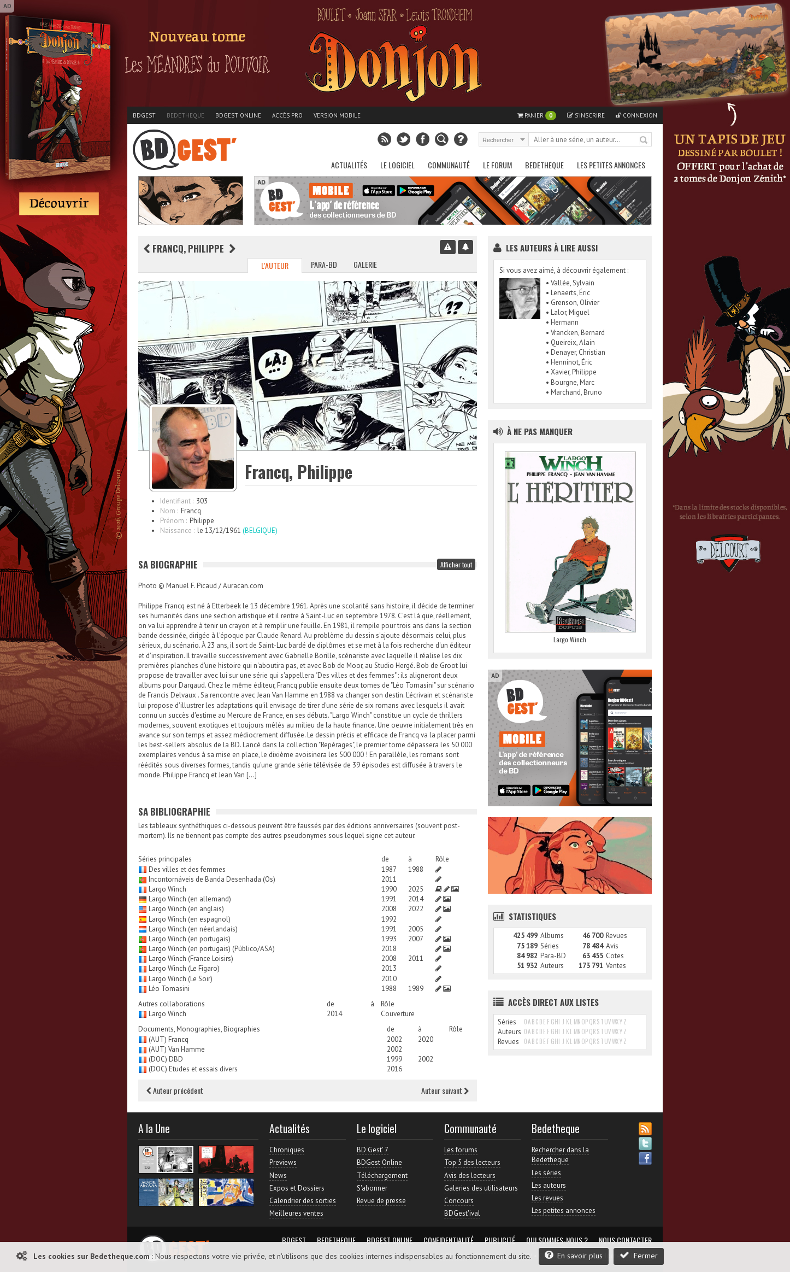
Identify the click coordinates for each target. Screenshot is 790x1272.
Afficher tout (456, 564)
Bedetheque (185, 115)
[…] (251, 774)
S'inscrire (586, 115)
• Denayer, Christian (575, 352)
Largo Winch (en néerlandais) (193, 929)
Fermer (639, 1255)
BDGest (144, 115)
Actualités (349, 165)
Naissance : (177, 530)
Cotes (615, 955)
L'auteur (274, 265)
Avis (612, 946)
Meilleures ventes (296, 1213)
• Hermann (562, 322)
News (278, 1175)
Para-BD (324, 264)
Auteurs (552, 965)
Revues (616, 935)
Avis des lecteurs (470, 1175)
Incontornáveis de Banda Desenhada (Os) (212, 879)
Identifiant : (176, 501)
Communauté (449, 165)
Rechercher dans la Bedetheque (560, 1154)
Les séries (546, 1172)
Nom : (169, 510)
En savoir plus (574, 1255)
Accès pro (287, 115)
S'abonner (372, 1188)
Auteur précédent (174, 1090)
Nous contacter (625, 1240)
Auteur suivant (445, 1090)
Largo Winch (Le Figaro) (184, 968)
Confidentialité (448, 1240)
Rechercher (644, 140)
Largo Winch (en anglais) (186, 908)
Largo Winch (167, 889)
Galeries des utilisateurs (481, 1188)
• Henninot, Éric (569, 362)
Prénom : (173, 520)
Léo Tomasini (169, 988)
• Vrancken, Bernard (575, 332)
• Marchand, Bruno (574, 392)
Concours (459, 1200)
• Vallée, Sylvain (570, 283)
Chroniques (286, 1149)
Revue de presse (381, 1200)
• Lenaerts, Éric (568, 292)
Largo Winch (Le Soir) (181, 978)
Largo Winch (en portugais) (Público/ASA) (212, 948)
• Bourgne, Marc (570, 382)
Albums (552, 935)
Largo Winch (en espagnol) (190, 919)
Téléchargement (382, 1175)
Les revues (547, 1198)
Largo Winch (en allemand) (190, 899)
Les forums (460, 1149)
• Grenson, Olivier (572, 302)
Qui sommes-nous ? (557, 1240)
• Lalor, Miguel (567, 312)
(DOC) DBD (166, 1059)
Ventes (616, 965)
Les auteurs (549, 1185)
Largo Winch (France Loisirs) (191, 958)
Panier (536, 115)
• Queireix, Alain (570, 342)
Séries (549, 946)
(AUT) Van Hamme (177, 1049)
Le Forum (497, 165)
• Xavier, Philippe (571, 372)
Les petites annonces (611, 165)
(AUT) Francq (168, 1039)
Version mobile (337, 115)
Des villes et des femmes (187, 869)
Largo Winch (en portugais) (190, 938)
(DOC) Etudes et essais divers (193, 1069)
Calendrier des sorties (302, 1200)
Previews (283, 1162)
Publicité (500, 1240)
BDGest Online (238, 115)
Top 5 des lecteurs (472, 1162)
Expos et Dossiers (297, 1188)
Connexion (636, 115)
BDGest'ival (462, 1213)
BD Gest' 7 (372, 1149)
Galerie (365, 264)
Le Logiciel (397, 165)
